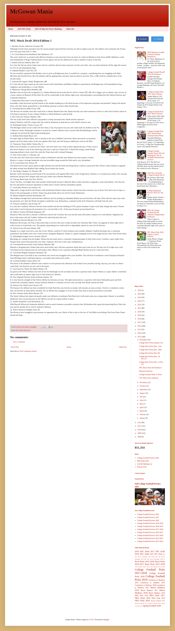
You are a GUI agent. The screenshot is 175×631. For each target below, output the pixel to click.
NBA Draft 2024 (143, 461)
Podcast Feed (141, 467)
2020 (140, 312)
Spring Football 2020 (152, 606)
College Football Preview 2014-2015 (150, 538)
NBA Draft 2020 (142, 600)
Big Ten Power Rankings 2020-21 (154, 559)
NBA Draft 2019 (158, 598)
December (143, 340)
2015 (140, 329)
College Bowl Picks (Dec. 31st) (150, 346)
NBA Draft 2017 (157, 595)
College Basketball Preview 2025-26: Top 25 (155, 193)
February (143, 414)
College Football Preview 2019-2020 (150, 523)
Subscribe (70, 29)
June (141, 400)
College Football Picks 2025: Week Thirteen (155, 93)
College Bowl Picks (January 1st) (151, 343)
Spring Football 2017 (141, 603)
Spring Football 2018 (154, 603)
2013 (140, 337)
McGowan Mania (31, 11)
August (142, 393)
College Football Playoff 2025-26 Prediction (156, 73)
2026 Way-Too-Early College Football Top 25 (156, 174)
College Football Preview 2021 (148, 517)
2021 (140, 308)
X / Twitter (157, 39)
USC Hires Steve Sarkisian (148, 378)
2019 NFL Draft (156, 554)
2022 (140, 305)
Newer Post (15, 347)
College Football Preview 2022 (148, 514)
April (142, 407)
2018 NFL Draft (142, 554)
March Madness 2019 (157, 593)
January (142, 418)
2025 (140, 294)
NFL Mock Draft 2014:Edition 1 (150, 368)
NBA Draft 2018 (142, 598)
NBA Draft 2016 (141, 595)
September (144, 389)
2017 (140, 322)
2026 (140, 290)
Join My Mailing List (144, 464)
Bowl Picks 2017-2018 (155, 564)
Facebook (142, 39)
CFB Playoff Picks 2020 (157, 566)
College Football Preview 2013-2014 (150, 541)
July (141, 397)
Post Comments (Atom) (28, 351)
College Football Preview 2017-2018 (150, 529)
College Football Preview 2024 (148, 458)
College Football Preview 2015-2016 (150, 535)
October (143, 386)
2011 (139, 426)
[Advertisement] (147, 268)
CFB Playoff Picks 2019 (142, 566)
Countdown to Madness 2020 (145, 585)
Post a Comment (19, 342)
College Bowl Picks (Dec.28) (149, 353)
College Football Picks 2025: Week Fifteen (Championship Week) (155, 133)
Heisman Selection (145, 371)
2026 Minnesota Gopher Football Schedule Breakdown (156, 54)
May (141, 404)
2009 (140, 433)
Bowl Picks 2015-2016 (144, 561)
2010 (140, 430)
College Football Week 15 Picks (150, 374)
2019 (140, 315)
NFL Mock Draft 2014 (23, 330)
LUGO (91, 620)
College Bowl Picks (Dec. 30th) (150, 350)
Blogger (106, 620)
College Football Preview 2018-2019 (150, 526)
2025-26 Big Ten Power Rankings (48, 29)
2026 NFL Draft (24, 29)
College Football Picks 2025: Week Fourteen (155, 113)
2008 (140, 437)
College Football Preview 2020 (148, 520)
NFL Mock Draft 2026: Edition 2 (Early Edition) (155, 234)
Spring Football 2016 (158, 601)
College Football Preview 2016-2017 (150, 532)
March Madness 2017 (149, 590)
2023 (140, 301)
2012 (140, 422)
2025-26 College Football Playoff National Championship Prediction (155, 213)
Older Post (123, 347)
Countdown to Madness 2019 (152, 583)
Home (10, 29)
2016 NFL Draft (142, 551)
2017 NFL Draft (157, 551)
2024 (140, 297)
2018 (140, 319)
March (142, 411)
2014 (140, 333)
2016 (140, 326)
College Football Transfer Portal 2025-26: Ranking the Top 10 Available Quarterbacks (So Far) (156, 155)
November (144, 382)
